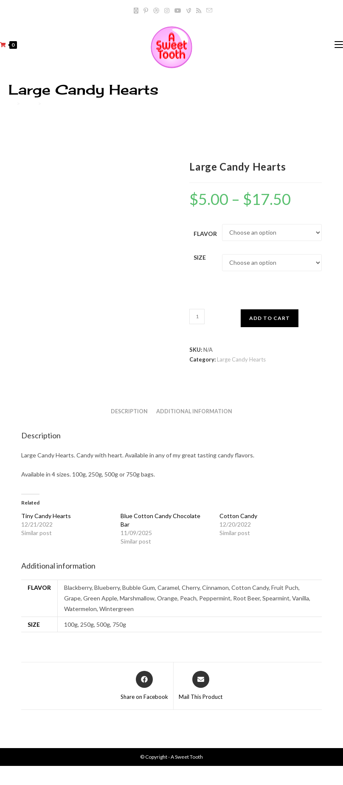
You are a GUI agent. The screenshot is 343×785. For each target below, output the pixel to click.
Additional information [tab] (194, 411)
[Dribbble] (156, 10)
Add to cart (269, 318)
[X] (136, 10)
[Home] (11, 103)
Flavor (205, 233)
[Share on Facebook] (144, 686)
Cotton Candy (238, 515)
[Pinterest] (146, 10)
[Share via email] (200, 686)
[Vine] (189, 10)
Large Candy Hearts (68, 103)
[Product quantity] (197, 316)
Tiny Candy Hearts (46, 515)
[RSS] (199, 10)
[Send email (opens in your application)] (208, 10)
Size (200, 257)
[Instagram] (167, 10)
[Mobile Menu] (339, 45)
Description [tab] (129, 411)
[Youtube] (178, 10)
